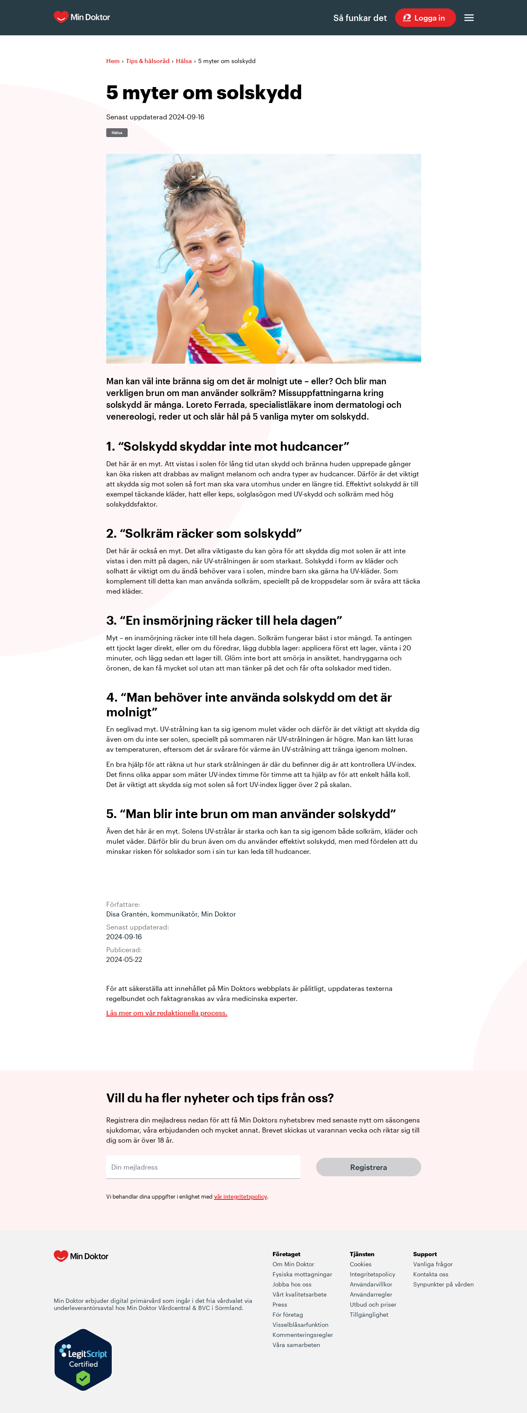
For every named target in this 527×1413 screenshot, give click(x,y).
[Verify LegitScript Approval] (83, 1360)
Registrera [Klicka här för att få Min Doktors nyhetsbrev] (368, 1167)
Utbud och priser (373, 1304)
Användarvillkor (371, 1284)
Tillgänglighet (369, 1314)
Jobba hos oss (292, 1284)
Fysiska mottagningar (302, 1274)
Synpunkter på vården (443, 1284)
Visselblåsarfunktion (300, 1324)
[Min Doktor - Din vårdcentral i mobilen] (81, 1273)
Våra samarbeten (296, 1344)
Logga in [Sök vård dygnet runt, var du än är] (429, 17)
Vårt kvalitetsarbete (300, 1294)
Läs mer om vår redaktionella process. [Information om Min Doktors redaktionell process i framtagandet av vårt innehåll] (167, 1013)
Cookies (361, 1264)
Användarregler (371, 1294)
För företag (288, 1314)
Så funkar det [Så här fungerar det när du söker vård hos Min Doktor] (360, 18)
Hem (113, 60)
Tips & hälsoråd (148, 60)
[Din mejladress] (203, 1167)
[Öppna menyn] (469, 17)
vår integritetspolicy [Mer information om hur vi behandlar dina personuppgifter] (240, 1196)
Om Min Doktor (293, 1264)
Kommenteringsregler (303, 1334)
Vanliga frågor (433, 1264)
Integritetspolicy (372, 1274)
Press (280, 1304)
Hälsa (184, 60)
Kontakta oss (430, 1274)
